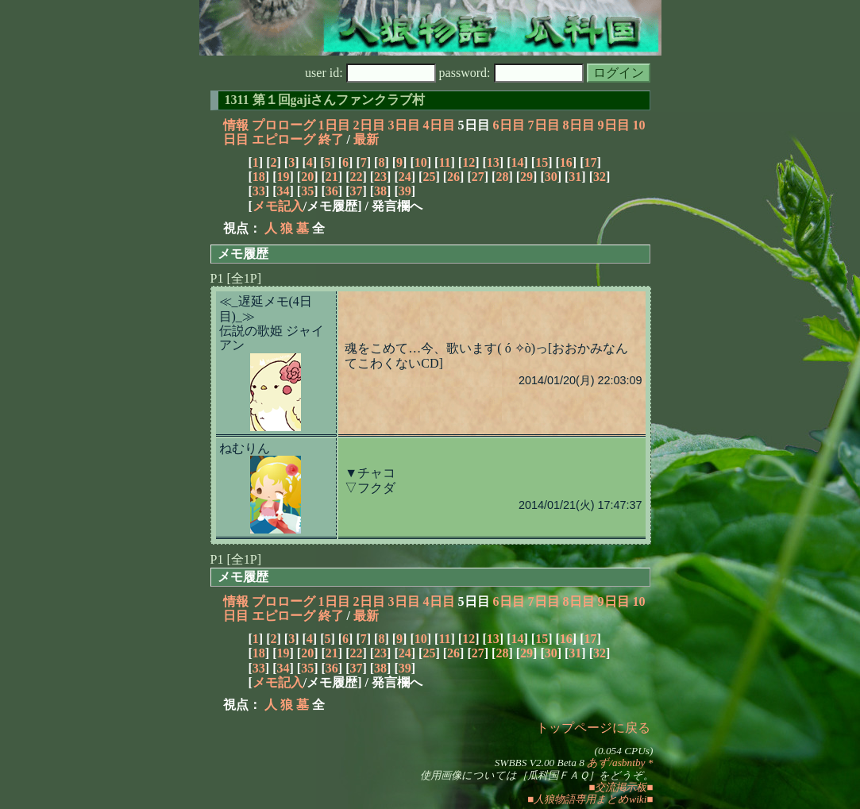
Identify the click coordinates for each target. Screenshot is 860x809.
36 (332, 191)
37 (355, 191)
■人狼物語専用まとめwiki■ (590, 799)
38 (380, 191)
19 (282, 176)
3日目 (404, 125)
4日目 (439, 125)
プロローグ (283, 125)
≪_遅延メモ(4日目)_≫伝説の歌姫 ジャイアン (271, 323)
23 (380, 176)
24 (405, 176)
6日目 (509, 125)
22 (355, 176)
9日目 (614, 125)
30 (551, 176)
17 (590, 162)
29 (526, 176)
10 (421, 162)
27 (478, 176)
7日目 (544, 125)
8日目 (579, 125)
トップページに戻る (593, 727)
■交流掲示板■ (620, 787)
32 (599, 176)
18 (259, 176)
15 (541, 162)
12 (468, 162)
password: (511, 72)
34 (282, 191)
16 (566, 162)
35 (307, 191)
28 (502, 176)
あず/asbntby (616, 763)
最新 (366, 139)
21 (332, 176)
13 (493, 162)
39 (405, 191)
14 (517, 162)
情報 (236, 125)
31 (575, 176)
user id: (370, 72)
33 (259, 191)
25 (428, 176)
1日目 (334, 125)
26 (453, 176)
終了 (331, 139)
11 (444, 162)
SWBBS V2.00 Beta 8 (539, 763)
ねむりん (244, 448)
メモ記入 (278, 206)
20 (307, 176)
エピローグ (283, 139)
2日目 (369, 125)
